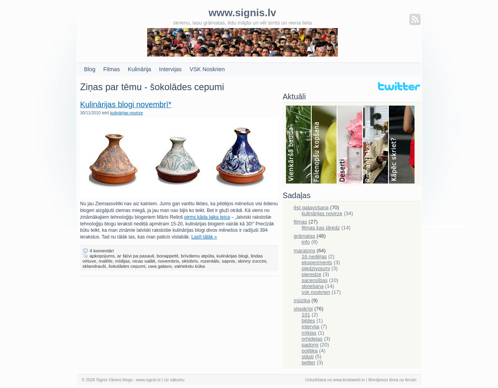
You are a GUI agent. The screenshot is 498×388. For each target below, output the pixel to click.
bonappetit (167, 255)
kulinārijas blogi (232, 255)
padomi (310, 345)
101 (306, 315)
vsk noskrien (316, 292)
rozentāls (210, 260)
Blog (90, 69)
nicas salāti (144, 260)
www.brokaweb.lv (349, 380)
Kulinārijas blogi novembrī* (126, 104)
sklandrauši (94, 266)
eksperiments (317, 262)
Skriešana (402, 145)
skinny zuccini (252, 260)
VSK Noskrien (207, 69)
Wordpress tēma (383, 380)
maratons (304, 251)
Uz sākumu (174, 380)
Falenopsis (324, 145)
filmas (300, 222)
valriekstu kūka (189, 266)
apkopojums (102, 255)
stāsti (308, 357)
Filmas (111, 69)
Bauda (299, 145)
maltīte (105, 260)
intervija (311, 326)
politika (310, 351)
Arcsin (411, 380)
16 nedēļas (314, 256)
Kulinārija (139, 69)
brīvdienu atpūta (197, 255)
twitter (309, 362)
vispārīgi (303, 309)
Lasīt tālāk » (204, 237)
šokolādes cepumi (127, 266)
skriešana (313, 286)
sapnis (228, 260)
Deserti (350, 145)
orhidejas (312, 339)
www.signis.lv (148, 380)
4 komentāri (102, 250)
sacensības (315, 280)
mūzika (302, 300)
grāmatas (304, 236)
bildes (308, 321)
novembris (168, 260)
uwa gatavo (160, 266)
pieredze (312, 274)
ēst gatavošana (311, 207)
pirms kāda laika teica (207, 217)
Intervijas (170, 69)
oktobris (190, 260)
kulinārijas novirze (126, 113)
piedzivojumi (316, 268)
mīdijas (122, 260)
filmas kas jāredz (321, 228)
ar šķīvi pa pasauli (135, 255)
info (306, 242)
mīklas (309, 333)
